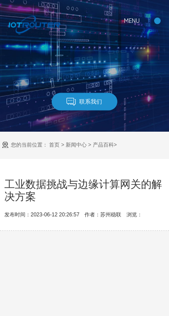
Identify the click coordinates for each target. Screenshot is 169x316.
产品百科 (103, 145)
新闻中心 (76, 145)
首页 (54, 145)
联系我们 (84, 101)
